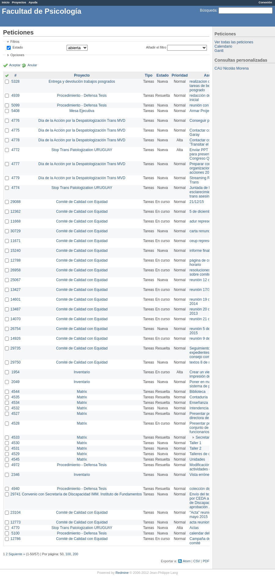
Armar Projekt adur (204, 111)
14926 (15, 338)
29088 (15, 202)
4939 (15, 95)
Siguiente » (17, 554)
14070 (15, 319)
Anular (32, 65)
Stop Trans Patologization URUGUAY (81, 150)
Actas (194, 528)
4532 (15, 408)
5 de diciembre (201, 211)
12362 (15, 211)
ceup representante (205, 241)
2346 (15, 475)
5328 (15, 81)
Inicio (5, 2)
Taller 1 (195, 443)
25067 (15, 280)
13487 (15, 309)
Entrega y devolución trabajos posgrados (82, 81)
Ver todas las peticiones (234, 42)
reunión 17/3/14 (202, 290)
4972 (15, 465)
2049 (15, 382)
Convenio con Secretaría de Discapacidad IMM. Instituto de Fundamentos (82, 494)
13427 (15, 290)
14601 (15, 299)
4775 (15, 130)
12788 (15, 260)
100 (68, 554)
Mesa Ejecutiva (81, 111)
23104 (15, 512)
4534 (15, 402)
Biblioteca (197, 391)
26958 (15, 270)
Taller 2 (195, 448)
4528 (15, 423)
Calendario (223, 46)
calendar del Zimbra (205, 533)
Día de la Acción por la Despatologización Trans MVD (81, 120)
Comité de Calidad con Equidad (82, 202)
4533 (15, 437)
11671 (15, 241)
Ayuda (32, 2)
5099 (15, 105)
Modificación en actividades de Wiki (205, 467)
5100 (15, 533)
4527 (15, 413)
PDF (206, 561)
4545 (15, 459)
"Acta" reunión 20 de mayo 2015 (206, 514)
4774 (15, 188)
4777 (15, 164)
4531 (15, 448)
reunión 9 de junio (203, 338)
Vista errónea (200, 475)
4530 (15, 443)
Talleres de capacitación (209, 454)
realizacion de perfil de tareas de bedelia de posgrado (207, 85)
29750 (15, 362)
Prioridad (180, 75)
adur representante (204, 221)
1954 (15, 372)
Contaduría (198, 397)
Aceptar (14, 65)
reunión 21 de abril (204, 319)
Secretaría (204, 437)
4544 (15, 391)
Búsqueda (208, 10)
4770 (15, 528)
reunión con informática (208, 105)
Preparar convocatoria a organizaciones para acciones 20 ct (209, 168)
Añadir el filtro (156, 47)
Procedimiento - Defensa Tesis (82, 95)
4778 (15, 140)
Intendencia (198, 408)
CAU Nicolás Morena (232, 68)
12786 (15, 539)
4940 (15, 489)
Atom (186, 561)
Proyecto (82, 75)
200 (75, 554)
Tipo (148, 75)
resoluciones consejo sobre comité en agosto (208, 272)
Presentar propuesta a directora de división (207, 415)
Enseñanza (198, 402)
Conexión (265, 2)
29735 (15, 348)
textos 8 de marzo (203, 362)
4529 (15, 454)
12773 (15, 522)
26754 (15, 329)
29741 (15, 494)
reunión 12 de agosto (206, 280)
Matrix (82, 391)
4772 (15, 150)
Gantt (219, 51)
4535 (15, 397)
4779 (15, 178)
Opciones (17, 55)
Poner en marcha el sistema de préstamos (207, 384)
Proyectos (19, 2)
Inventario (82, 372)
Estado (18, 47)
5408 (15, 111)
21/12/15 (196, 202)
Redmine (122, 572)
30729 (15, 231)
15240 (15, 250)
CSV (196, 561)
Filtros (14, 41)
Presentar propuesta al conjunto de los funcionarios (207, 427)
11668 (15, 221)
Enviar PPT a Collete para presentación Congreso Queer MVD (207, 154)
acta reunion (199, 522)
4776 (15, 120)
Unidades (197, 459)
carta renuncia (201, 231)
